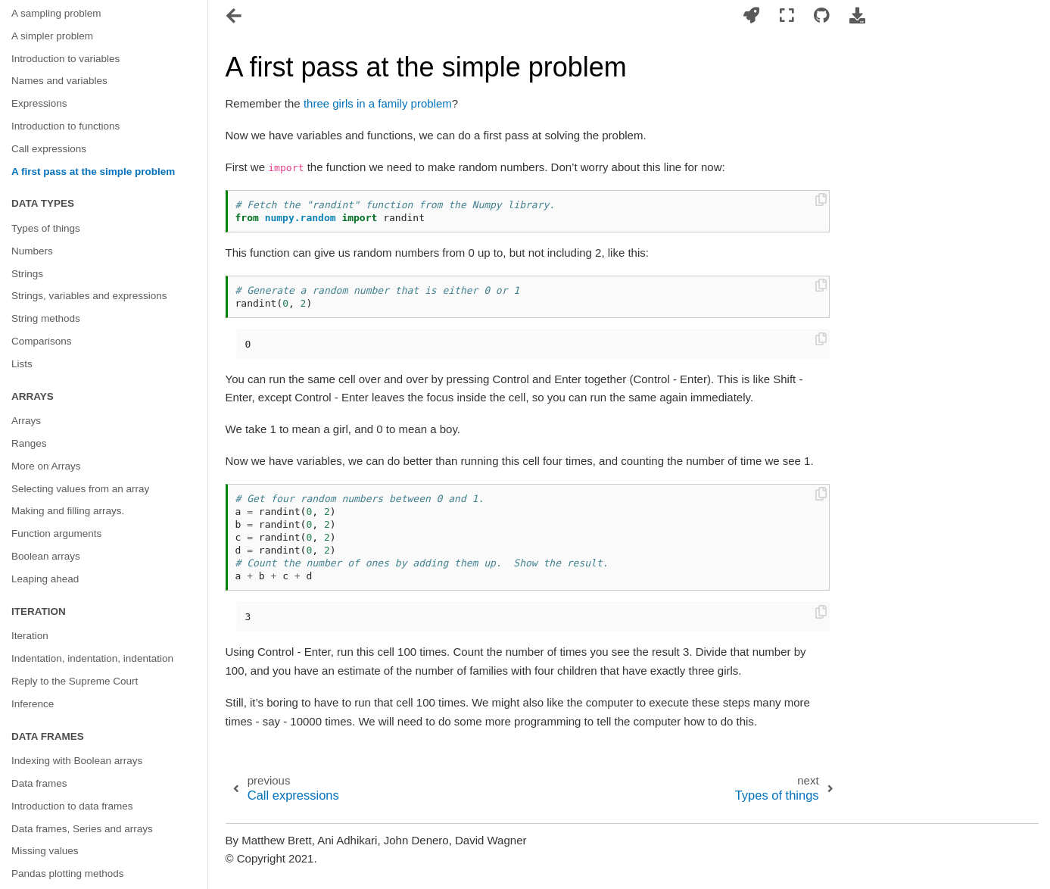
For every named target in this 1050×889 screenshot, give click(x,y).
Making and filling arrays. (67, 510)
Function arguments (56, 533)
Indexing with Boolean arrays (76, 760)
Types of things (45, 228)
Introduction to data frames (72, 806)
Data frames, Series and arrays (82, 828)
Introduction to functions (65, 126)
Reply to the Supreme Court (74, 681)
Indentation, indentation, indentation (92, 658)
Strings (27, 273)
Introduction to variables (65, 58)
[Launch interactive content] (751, 16)
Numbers (32, 251)
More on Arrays (46, 466)
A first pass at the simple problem (93, 171)
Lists (22, 364)
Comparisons (41, 341)
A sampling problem (56, 13)
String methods (45, 318)
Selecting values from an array (80, 488)
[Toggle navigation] (235, 17)
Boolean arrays (45, 556)
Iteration (29, 635)
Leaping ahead (45, 579)
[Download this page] (857, 16)
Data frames (39, 783)
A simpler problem (52, 36)
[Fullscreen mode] (786, 16)
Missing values (45, 850)
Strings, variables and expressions (89, 295)
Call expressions (48, 148)
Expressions (39, 103)
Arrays (26, 420)
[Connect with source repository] (821, 16)
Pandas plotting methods (67, 873)
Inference (32, 704)
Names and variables (59, 80)
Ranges (29, 443)
